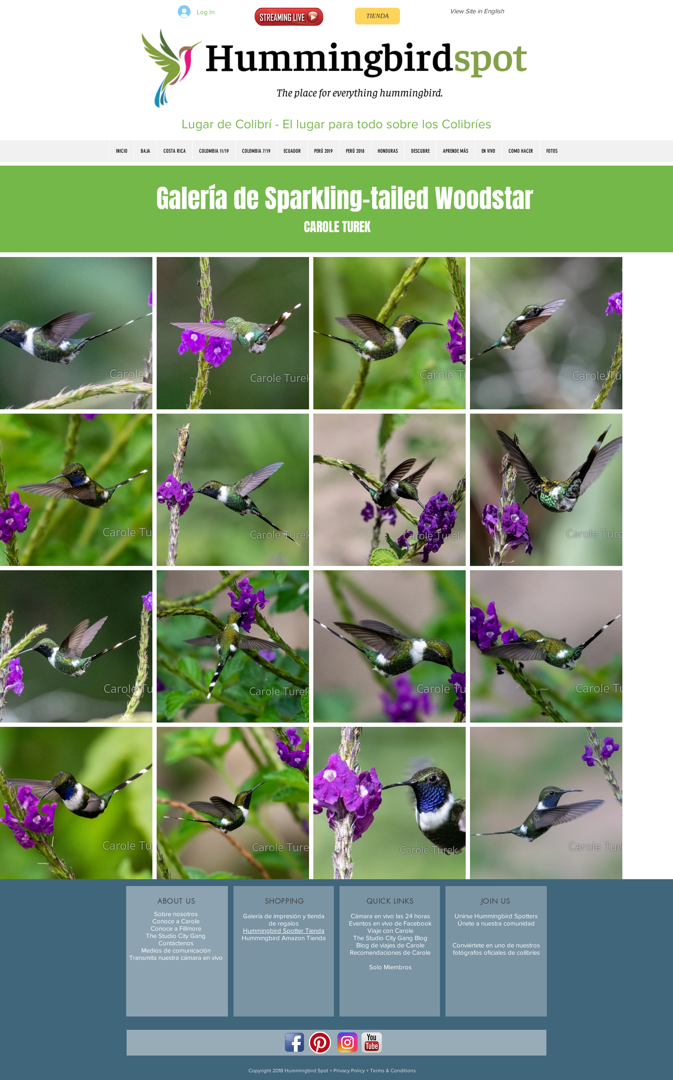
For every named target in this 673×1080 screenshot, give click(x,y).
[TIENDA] (377, 16)
